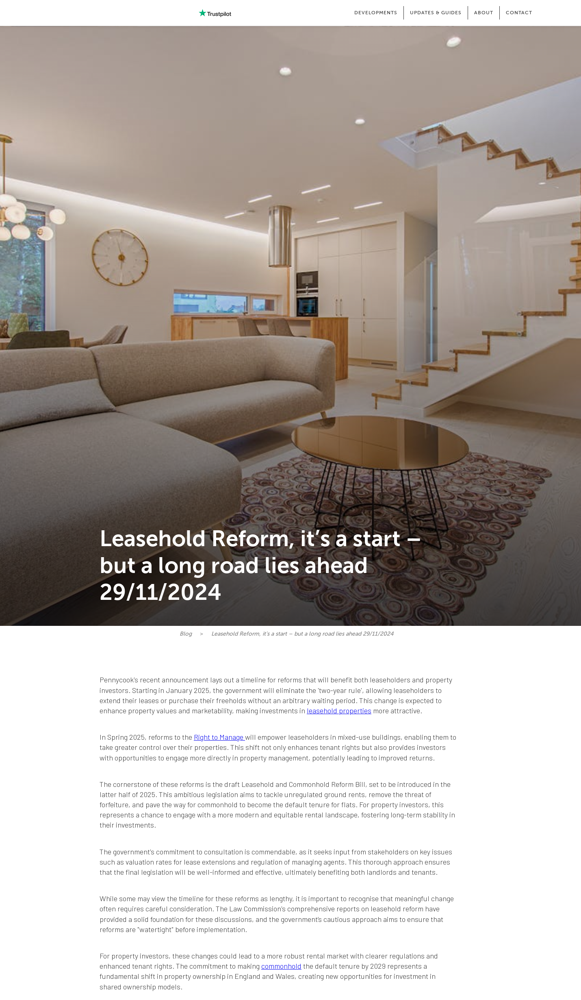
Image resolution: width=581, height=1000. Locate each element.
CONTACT (519, 12)
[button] (375, 12)
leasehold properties (339, 710)
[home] (57, 13)
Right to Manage (219, 736)
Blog (186, 633)
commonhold (281, 965)
